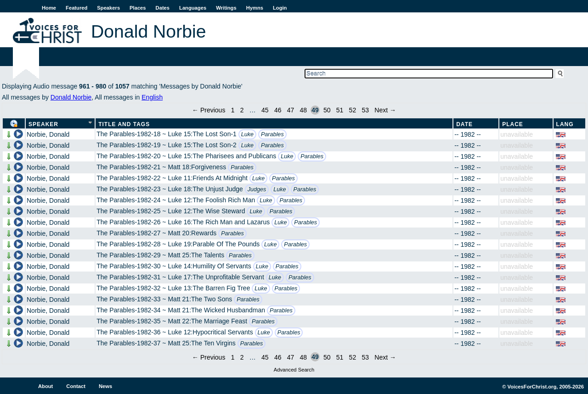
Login (280, 8)
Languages (192, 8)
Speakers (108, 8)
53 (365, 110)
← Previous (208, 110)
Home (49, 8)
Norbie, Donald (48, 134)
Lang (565, 124)
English (152, 97)
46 (278, 110)
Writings (226, 8)
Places (138, 8)
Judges (257, 189)
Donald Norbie (71, 97)
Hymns (254, 8)
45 (265, 110)
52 (352, 110)
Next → (385, 110)
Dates (163, 8)
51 (340, 110)
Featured (76, 8)
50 (327, 110)
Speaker (43, 124)
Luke (247, 134)
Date (464, 124)
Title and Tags (124, 124)
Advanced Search (294, 369)
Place (512, 124)
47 (290, 110)
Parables (272, 134)
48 (303, 110)
